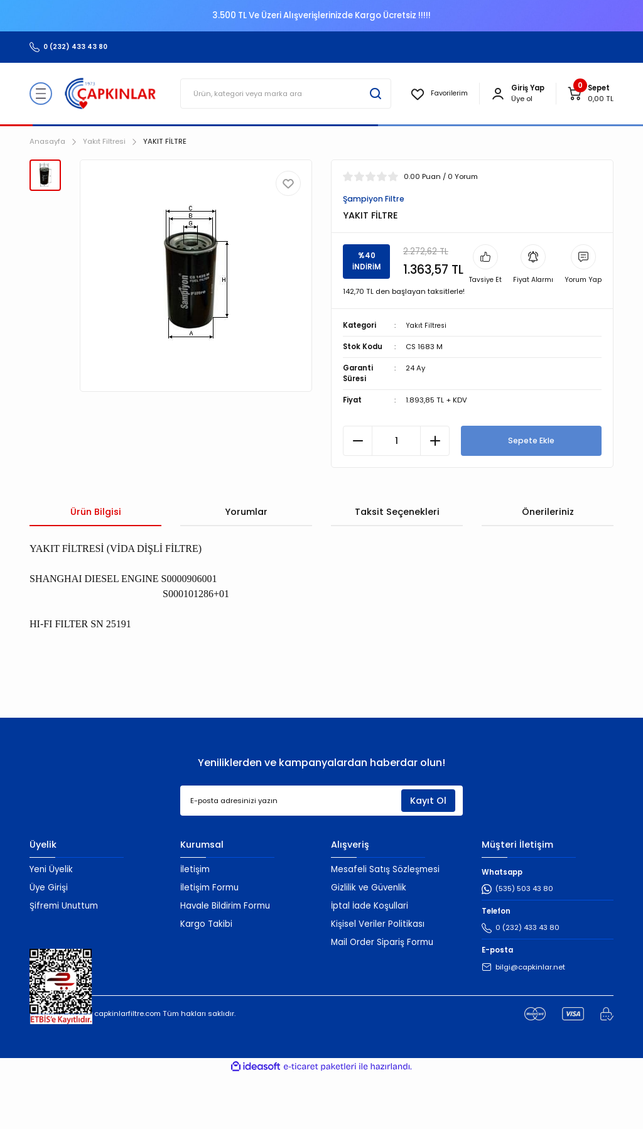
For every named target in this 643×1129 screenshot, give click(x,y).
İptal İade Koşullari (369, 960)
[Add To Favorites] (288, 183)
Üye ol (521, 99)
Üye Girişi (49, 942)
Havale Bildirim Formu (225, 960)
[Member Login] (497, 93)
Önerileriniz (548, 565)
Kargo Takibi (206, 978)
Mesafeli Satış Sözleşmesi (385, 923)
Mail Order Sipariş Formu (382, 996)
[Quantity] (396, 494)
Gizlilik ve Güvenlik (368, 942)
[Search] (284, 93)
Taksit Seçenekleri (397, 565)
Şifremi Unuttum (64, 960)
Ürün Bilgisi (95, 565)
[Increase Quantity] (435, 494)
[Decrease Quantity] (357, 494)
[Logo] (110, 93)
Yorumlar (246, 565)
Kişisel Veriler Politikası (377, 978)
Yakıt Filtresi (427, 379)
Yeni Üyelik (51, 923)
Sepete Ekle (531, 494)
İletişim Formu (209, 942)
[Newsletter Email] (321, 855)
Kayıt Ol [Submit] (428, 854)
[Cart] (590, 93)
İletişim (195, 923)
